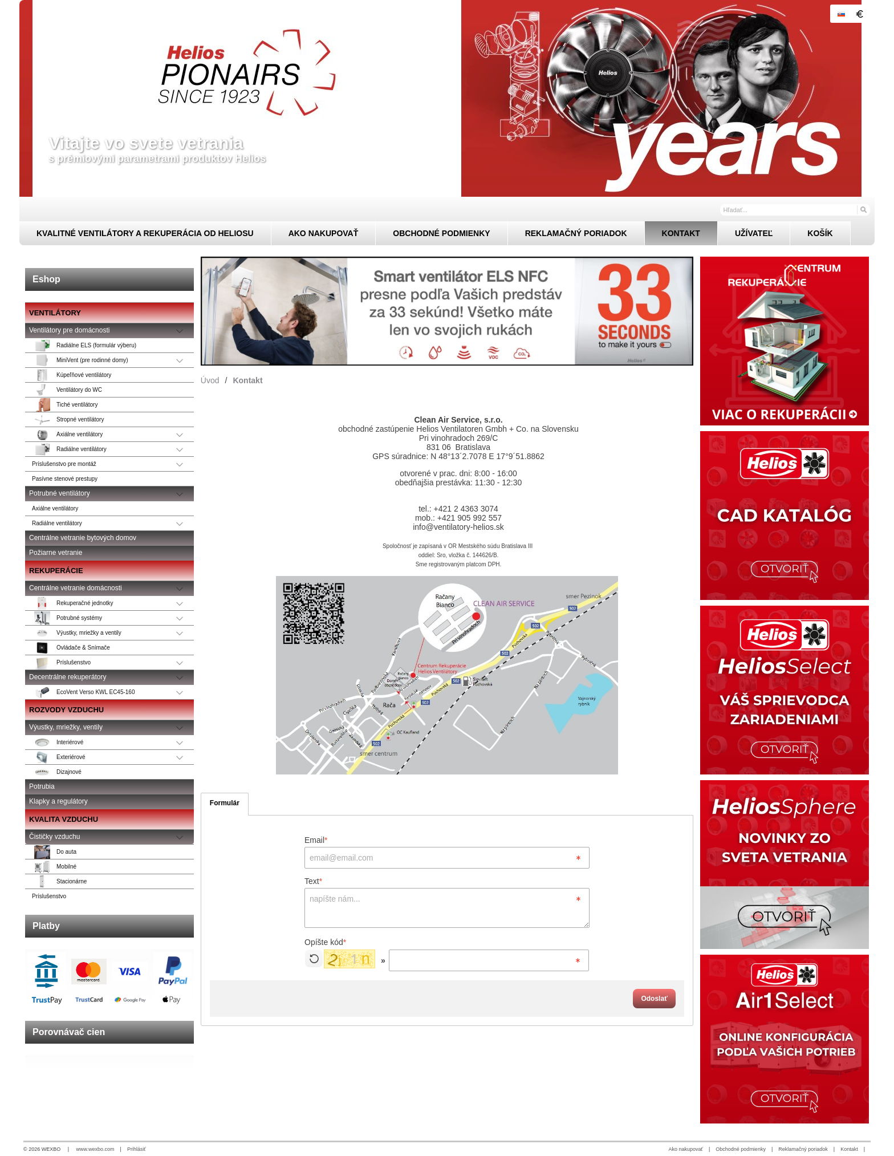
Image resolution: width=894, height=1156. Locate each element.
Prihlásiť (136, 1149)
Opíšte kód (325, 942)
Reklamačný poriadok (803, 1149)
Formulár (224, 803)
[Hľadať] (863, 209)
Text (313, 881)
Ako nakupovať (686, 1149)
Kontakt (849, 1149)
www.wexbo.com (95, 1149)
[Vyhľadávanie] (794, 210)
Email (315, 840)
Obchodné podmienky (741, 1149)
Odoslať (654, 999)
